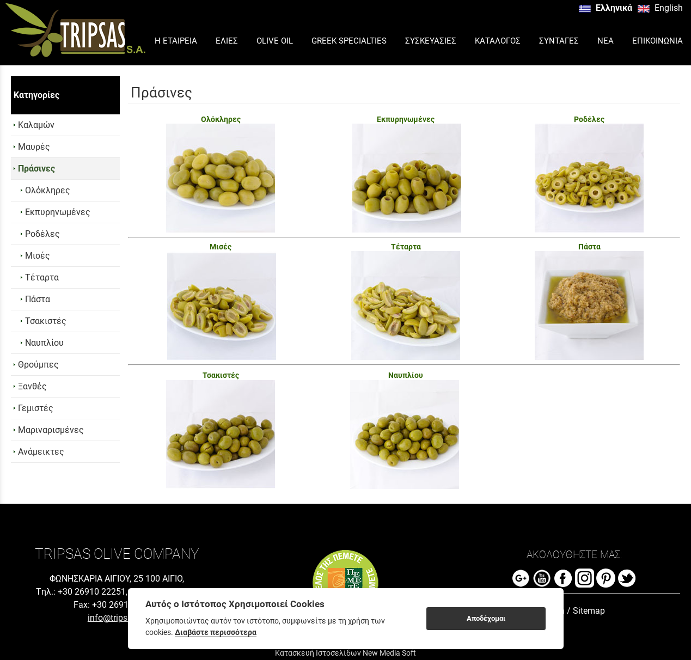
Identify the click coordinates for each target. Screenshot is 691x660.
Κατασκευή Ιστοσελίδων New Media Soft (345, 653)
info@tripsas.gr (117, 618)
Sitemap (589, 611)
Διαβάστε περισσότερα (215, 632)
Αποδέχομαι (486, 618)
